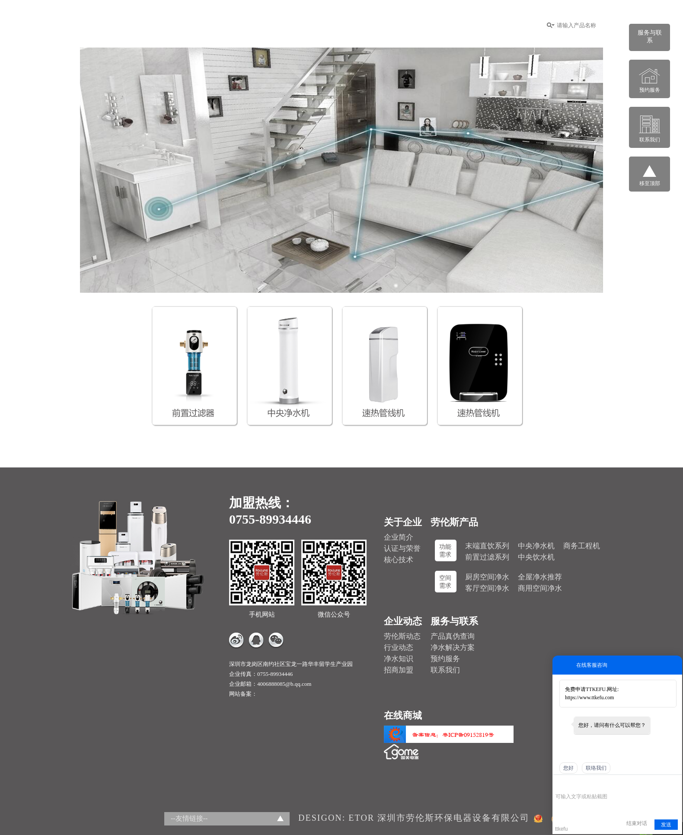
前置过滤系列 (487, 557)
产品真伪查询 (453, 636)
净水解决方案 (453, 647)
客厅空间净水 (487, 588)
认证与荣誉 (402, 548)
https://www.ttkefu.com (589, 697)
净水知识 (398, 659)
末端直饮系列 (487, 546)
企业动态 (396, 25)
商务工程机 (581, 546)
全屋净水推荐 (540, 577)
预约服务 (445, 659)
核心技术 (398, 560)
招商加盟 (352, 25)
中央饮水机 (536, 557)
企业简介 (398, 537)
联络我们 (596, 768)
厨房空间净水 (487, 577)
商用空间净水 (540, 588)
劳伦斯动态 (402, 636)
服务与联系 (444, 25)
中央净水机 (536, 546)
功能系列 (308, 25)
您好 (568, 768)
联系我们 (445, 670)
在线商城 (492, 25)
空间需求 (445, 582)
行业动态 (398, 647)
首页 (228, 25)
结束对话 (636, 823)
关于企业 (264, 25)
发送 (666, 825)
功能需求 (445, 551)
